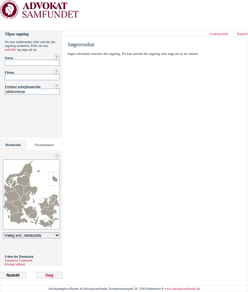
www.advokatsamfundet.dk (182, 288)
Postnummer (44, 145)
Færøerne (11, 260)
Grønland (25, 260)
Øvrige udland (15, 264)
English (242, 34)
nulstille (10, 49)
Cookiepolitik (219, 34)
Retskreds (13, 145)
